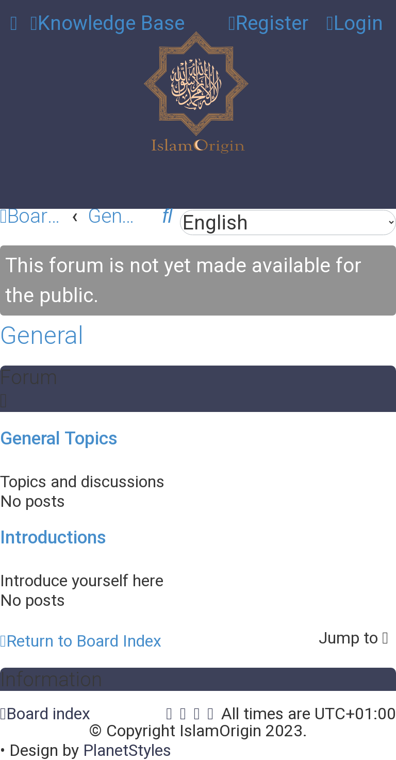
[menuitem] (107, 23)
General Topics (59, 438)
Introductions (53, 537)
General (42, 335)
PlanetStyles (127, 750)
